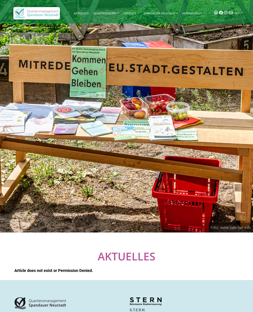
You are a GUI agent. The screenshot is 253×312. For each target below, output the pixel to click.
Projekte (130, 13)
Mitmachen (191, 13)
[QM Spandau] (36, 13)
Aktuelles (81, 13)
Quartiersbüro (104, 13)
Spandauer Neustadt (160, 13)
